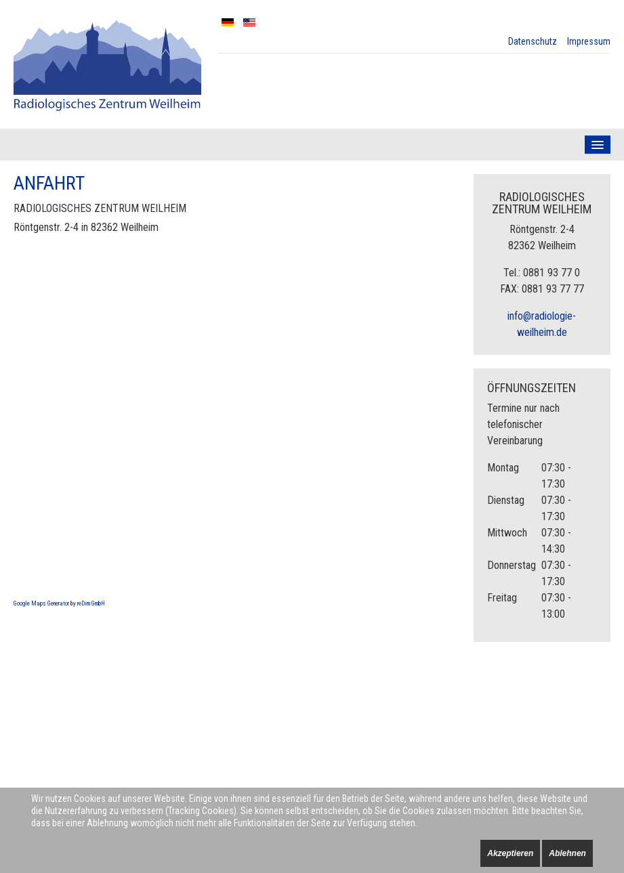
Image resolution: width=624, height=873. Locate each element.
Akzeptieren (510, 853)
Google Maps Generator (41, 603)
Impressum (588, 41)
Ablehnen (567, 853)
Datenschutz (532, 41)
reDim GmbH (91, 603)
